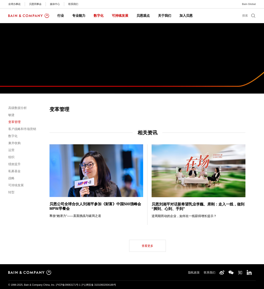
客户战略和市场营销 (22, 129)
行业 (60, 15)
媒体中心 (55, 4)
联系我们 (73, 4)
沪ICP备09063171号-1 (68, 284)
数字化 (99, 15)
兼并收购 (14, 143)
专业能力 (78, 15)
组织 (11, 157)
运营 (11, 150)
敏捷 (11, 115)
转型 (11, 192)
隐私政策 (194, 272)
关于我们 (164, 15)
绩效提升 (14, 164)
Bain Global (249, 4)
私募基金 (14, 171)
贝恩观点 (143, 15)
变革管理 (14, 122)
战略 (11, 178)
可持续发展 (120, 15)
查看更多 (147, 245)
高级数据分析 (17, 108)
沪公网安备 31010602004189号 (98, 284)
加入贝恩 (186, 15)
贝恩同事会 (35, 4)
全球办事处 (14, 4)
